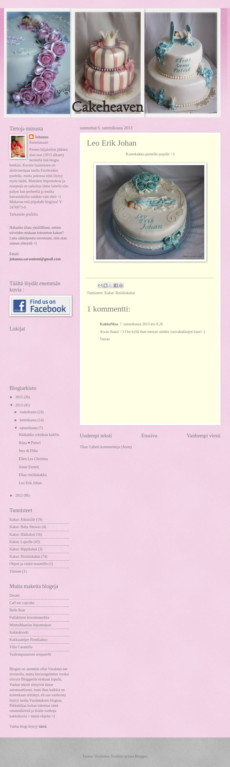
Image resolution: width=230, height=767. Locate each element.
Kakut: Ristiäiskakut (119, 293)
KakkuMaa (109, 324)
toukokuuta (29, 412)
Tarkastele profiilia (23, 214)
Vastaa (105, 339)
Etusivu (149, 435)
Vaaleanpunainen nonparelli (30, 654)
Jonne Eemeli (29, 467)
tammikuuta (29, 428)
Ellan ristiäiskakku (33, 475)
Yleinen (15, 571)
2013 (19, 405)
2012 (19, 495)
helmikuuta (29, 420)
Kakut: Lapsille (20, 542)
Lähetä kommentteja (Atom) (110, 447)
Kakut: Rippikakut (23, 549)
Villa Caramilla (20, 647)
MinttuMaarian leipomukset (30, 625)
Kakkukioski (19, 632)
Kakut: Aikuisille (22, 520)
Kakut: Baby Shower (25, 527)
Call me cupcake (21, 603)
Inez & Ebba (28, 451)
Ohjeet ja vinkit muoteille (28, 564)
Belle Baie (17, 610)
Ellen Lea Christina (33, 459)
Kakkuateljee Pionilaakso (28, 640)
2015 (19, 397)
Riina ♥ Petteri (30, 443)
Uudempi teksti (96, 435)
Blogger (141, 756)
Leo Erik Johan (30, 483)
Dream (14, 595)
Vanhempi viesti (204, 435)
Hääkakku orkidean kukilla (39, 435)
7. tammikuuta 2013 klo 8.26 (141, 324)
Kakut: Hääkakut (22, 534)
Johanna (41, 137)
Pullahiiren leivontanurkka (29, 617)
